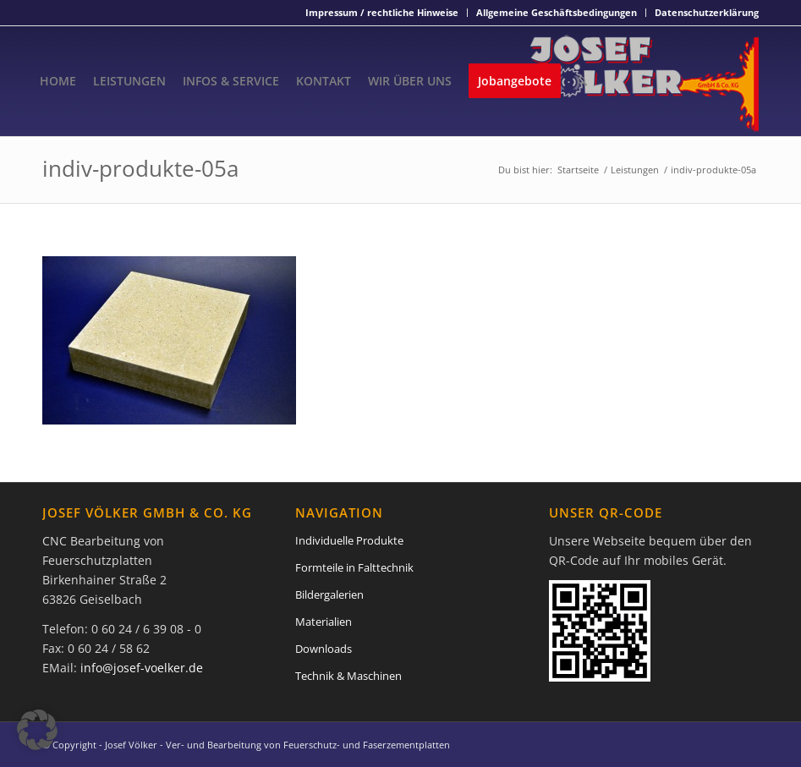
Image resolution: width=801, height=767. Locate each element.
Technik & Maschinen (348, 675)
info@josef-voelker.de (141, 668)
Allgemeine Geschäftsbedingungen (556, 12)
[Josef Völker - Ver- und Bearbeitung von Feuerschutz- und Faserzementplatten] (644, 81)
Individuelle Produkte (349, 540)
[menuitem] (382, 12)
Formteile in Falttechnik (354, 567)
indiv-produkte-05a (140, 168)
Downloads (323, 648)
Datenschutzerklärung (707, 12)
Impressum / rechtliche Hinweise (381, 12)
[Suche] (582, 81)
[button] (37, 730)
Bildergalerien (329, 594)
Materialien (323, 621)
